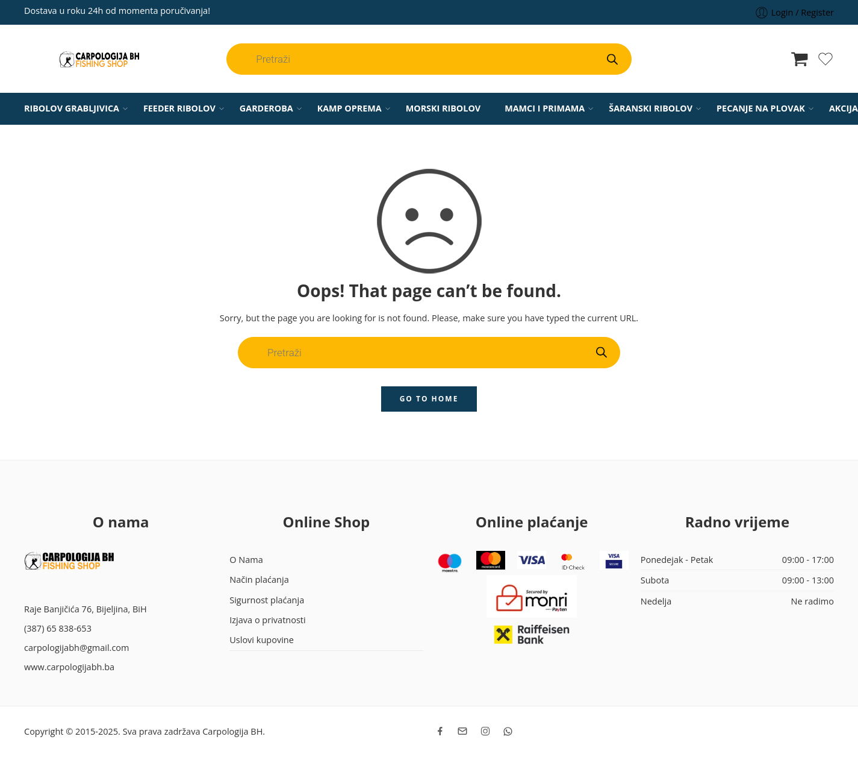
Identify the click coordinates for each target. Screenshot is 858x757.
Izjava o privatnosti (267, 620)
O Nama (246, 559)
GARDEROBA (266, 108)
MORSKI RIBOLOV (443, 108)
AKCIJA (843, 108)
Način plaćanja (258, 579)
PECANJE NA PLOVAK (761, 108)
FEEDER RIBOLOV (179, 108)
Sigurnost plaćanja (266, 600)
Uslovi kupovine (261, 639)
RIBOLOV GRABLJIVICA (71, 108)
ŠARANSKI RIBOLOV (650, 108)
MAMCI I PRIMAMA (545, 108)
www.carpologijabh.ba (69, 667)
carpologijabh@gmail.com (76, 647)
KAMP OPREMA (349, 108)
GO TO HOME (429, 399)
